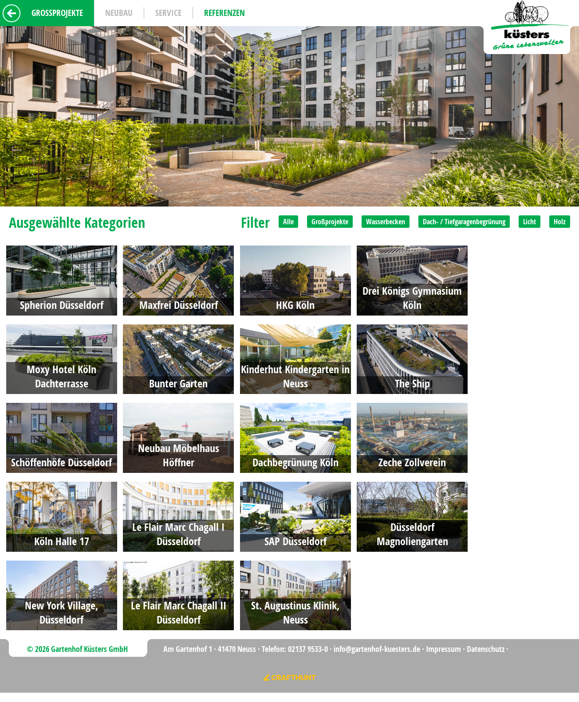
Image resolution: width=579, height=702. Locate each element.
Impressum (443, 649)
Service (168, 13)
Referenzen (224, 13)
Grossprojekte (57, 13)
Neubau (119, 13)
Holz (560, 221)
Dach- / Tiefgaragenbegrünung (464, 221)
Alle (288, 221)
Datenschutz (485, 649)
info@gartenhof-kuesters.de (377, 649)
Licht (529, 221)
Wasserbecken (385, 221)
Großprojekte (329, 221)
